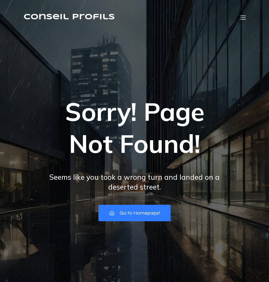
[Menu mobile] (243, 17)
